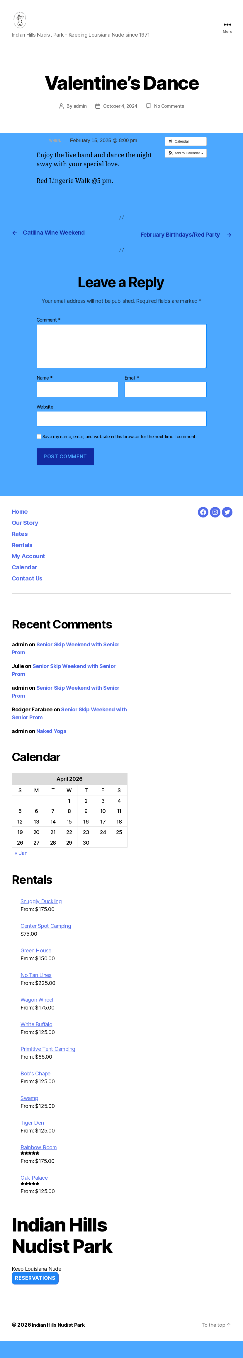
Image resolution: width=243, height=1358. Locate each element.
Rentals (24, 561)
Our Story (27, 539)
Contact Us (30, 594)
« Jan (21, 870)
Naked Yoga (51, 748)
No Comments (170, 115)
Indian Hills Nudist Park (61, 1341)
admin (78, 115)
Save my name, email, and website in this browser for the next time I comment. (120, 453)
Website (45, 423)
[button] (185, 162)
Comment (49, 336)
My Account (31, 572)
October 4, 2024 (119, 115)
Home (21, 528)
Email (132, 394)
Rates (21, 550)
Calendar (26, 583)
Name (45, 394)
